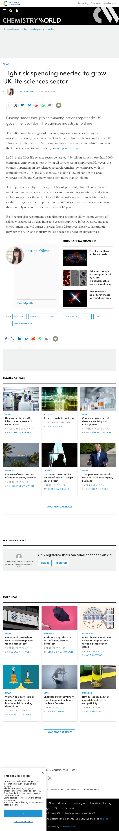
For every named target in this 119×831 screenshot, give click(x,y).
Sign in (45, 563)
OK (23, 813)
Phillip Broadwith (21, 486)
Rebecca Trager (59, 489)
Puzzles (50, 29)
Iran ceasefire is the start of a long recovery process (20, 476)
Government (51, 316)
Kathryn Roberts (21, 432)
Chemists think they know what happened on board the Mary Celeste (59, 700)
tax (97, 316)
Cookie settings (23, 821)
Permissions (90, 789)
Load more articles (59, 506)
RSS (73, 770)
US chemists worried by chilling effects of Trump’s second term (58, 477)
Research (49, 633)
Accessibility (74, 789)
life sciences (70, 316)
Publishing (83, 3)
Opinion (9, 470)
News (6, 64)
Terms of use (56, 789)
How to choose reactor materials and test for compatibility (95, 700)
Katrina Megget (59, 426)
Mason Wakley (58, 711)
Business (48, 414)
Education (96, 3)
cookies (104, 818)
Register (61, 563)
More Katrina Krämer (78, 240)
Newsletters (13, 29)
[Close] (42, 772)
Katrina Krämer (25, 91)
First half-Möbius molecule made (99, 253)
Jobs (24, 29)
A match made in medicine (59, 418)
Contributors (60, 770)
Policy (86, 316)
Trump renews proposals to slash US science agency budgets (97, 477)
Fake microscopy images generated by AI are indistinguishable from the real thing (100, 277)
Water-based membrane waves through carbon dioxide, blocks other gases (96, 642)
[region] (23, 799)
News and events (58, 803)
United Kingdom (23, 323)
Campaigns (79, 803)
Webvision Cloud (67, 826)
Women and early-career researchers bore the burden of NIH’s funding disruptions (19, 701)
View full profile (25, 303)
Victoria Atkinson (60, 652)
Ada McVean (94, 655)
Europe (34, 316)
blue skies (19, 316)
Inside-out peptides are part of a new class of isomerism (57, 640)
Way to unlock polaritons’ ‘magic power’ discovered (100, 294)
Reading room (37, 29)
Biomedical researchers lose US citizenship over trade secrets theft (19, 640)
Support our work (64, 808)
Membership (110, 3)
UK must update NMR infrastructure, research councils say (18, 421)
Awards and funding (100, 803)
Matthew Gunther (99, 432)
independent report (69, 148)
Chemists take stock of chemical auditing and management (95, 421)
